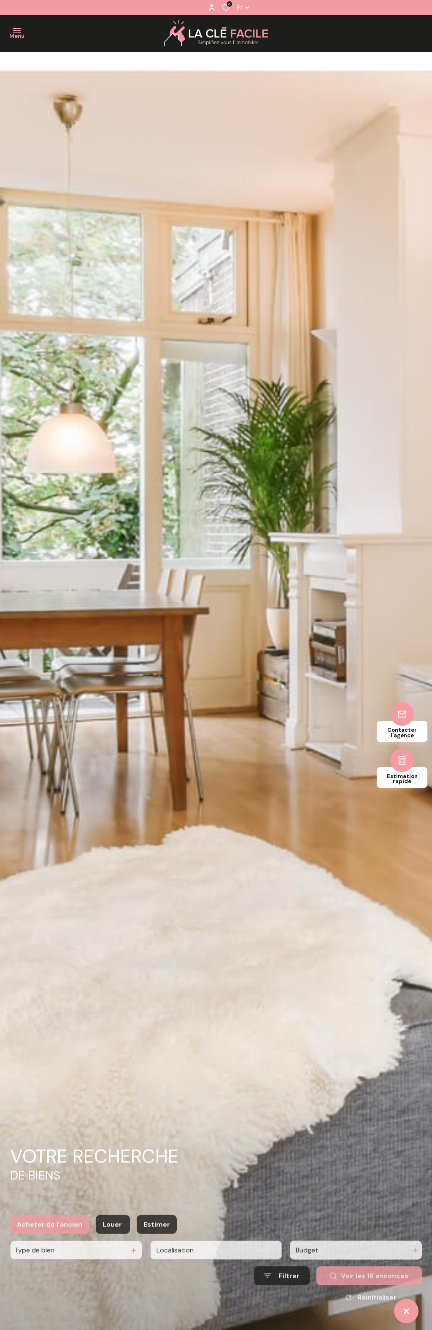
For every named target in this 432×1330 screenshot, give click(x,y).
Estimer (156, 1245)
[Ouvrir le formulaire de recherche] (282, 1296)
